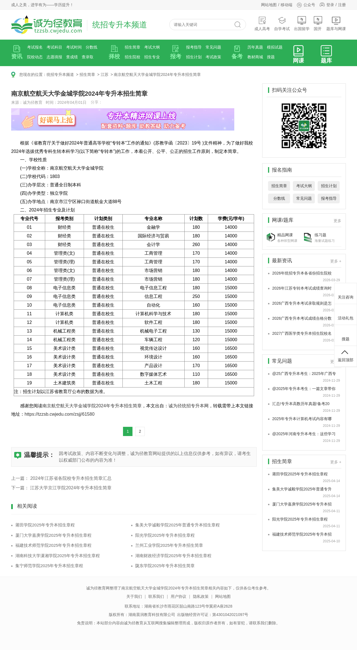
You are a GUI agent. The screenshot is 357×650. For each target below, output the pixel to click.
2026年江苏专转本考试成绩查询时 (302, 288)
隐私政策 (201, 596)
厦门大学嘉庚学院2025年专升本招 (302, 504)
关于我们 (134, 596)
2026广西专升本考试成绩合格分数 (302, 318)
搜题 (271, 57)
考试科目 (54, 47)
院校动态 (35, 57)
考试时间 (74, 47)
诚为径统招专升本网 (188, 405)
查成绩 (72, 57)
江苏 (104, 74)
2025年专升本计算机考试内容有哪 (302, 419)
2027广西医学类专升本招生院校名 (302, 333)
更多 (337, 220)
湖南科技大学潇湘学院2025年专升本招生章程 (57, 555)
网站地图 (269, 5)
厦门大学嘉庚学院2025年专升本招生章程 (53, 535)
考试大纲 (152, 47)
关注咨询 (345, 292)
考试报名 (35, 47)
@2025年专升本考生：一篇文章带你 (304, 388)
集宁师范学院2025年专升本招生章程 (49, 565)
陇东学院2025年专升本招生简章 (165, 565)
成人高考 (262, 23)
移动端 (286, 5)
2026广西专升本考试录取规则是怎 (302, 303)
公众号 (305, 5)
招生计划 (194, 57)
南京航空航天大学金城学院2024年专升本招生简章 (157, 74)
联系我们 (156, 596)
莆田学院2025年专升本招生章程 (45, 525)
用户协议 (178, 596)
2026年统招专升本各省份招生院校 (302, 273)
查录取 (87, 57)
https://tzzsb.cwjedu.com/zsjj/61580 (60, 414)
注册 (342, 5)
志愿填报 (54, 57)
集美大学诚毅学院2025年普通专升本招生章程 (177, 525)
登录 (330, 5)
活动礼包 (345, 313)
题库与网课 (336, 23)
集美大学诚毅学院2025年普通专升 (302, 489)
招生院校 (132, 57)
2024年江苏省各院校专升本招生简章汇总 (71, 478)
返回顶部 (345, 355)
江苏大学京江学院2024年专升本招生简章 (71, 487)
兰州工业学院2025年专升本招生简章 (169, 545)
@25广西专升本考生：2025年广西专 (304, 373)
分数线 (91, 47)
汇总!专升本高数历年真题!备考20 (300, 403)
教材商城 (255, 57)
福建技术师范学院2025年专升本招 (302, 534)
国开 (318, 23)
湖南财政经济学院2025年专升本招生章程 (173, 555)
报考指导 (194, 47)
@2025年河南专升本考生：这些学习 (304, 434)
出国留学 (302, 23)
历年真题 (255, 47)
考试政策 (213, 57)
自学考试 (282, 23)
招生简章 (132, 47)
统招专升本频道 (60, 74)
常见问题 (213, 47)
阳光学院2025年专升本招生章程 (165, 535)
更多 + (335, 261)
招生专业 (152, 57)
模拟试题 (275, 47)
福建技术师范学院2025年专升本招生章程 (53, 545)
